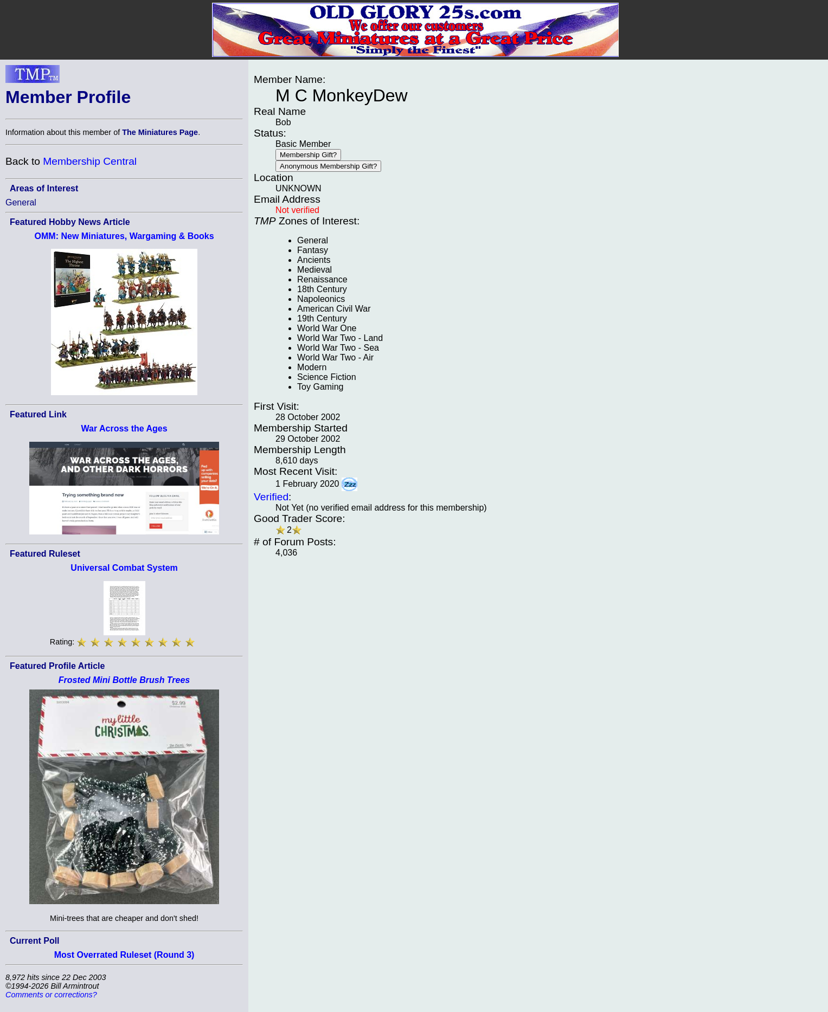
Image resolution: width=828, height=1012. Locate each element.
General (20, 202)
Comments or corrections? (51, 994)
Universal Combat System (123, 567)
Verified (271, 496)
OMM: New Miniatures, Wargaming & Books (124, 236)
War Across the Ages (124, 428)
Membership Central (90, 161)
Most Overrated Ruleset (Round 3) (124, 954)
